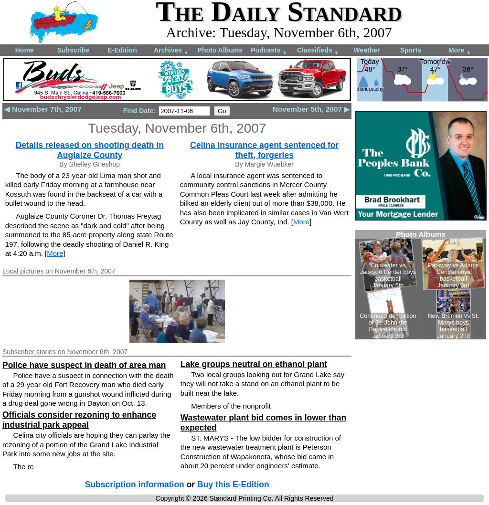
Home (24, 50)
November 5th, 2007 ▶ (311, 109)
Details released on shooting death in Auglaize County (90, 150)
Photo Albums (220, 50)
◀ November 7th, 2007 (43, 109)
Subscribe (73, 50)
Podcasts (269, 50)
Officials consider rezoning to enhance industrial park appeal (79, 420)
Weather (366, 50)
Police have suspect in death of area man (84, 365)
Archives (171, 50)
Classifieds (318, 50)
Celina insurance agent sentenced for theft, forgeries (264, 150)
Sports (410, 50)
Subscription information (134, 484)
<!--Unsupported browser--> (420, 284)
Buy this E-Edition (233, 484)
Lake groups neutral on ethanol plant (254, 364)
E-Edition (122, 50)
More (459, 50)
